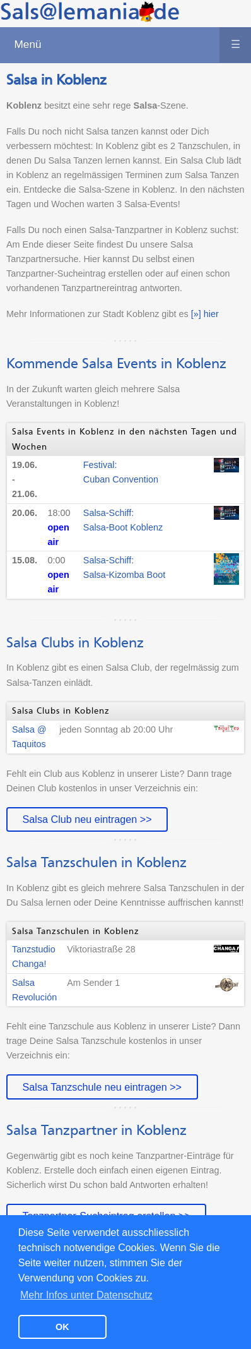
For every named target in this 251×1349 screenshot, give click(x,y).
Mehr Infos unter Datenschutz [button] (86, 1295)
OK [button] (62, 1327)
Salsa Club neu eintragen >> (86, 819)
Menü (132, 45)
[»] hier (205, 314)
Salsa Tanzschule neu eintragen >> (102, 1087)
